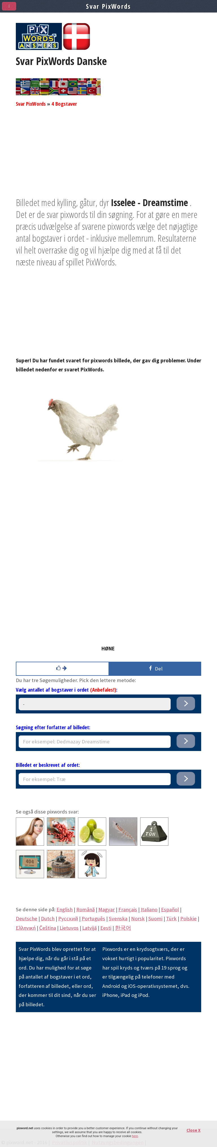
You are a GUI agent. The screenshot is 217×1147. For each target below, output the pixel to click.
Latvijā (89, 928)
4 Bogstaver (64, 103)
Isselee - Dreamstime (149, 202)
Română (85, 909)
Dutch (48, 918)
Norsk (138, 918)
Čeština (47, 928)
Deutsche (26, 918)
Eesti (105, 928)
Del (154, 668)
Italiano (149, 909)
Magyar (106, 909)
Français (127, 909)
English (65, 909)
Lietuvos (69, 928)
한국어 (123, 928)
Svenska (118, 918)
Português (93, 918)
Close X (193, 1130)
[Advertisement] (108, 156)
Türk (171, 918)
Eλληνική (26, 928)
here (135, 1136)
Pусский (68, 918)
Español (170, 909)
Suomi (155, 918)
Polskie (188, 918)
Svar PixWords (31, 103)
